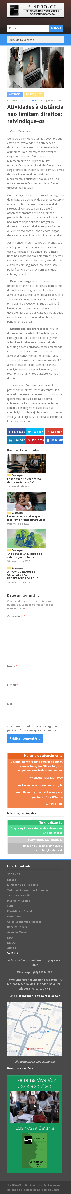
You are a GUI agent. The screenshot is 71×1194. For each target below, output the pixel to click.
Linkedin (19, 440)
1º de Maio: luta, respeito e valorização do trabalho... (24, 555)
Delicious (57, 440)
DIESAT (12, 943)
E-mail (12, 685)
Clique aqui (18, 828)
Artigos (15, 94)
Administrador (28, 100)
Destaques (34, 94)
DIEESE (11, 879)
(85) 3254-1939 (53, 777)
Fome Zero (14, 916)
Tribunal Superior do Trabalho (27, 890)
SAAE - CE (13, 874)
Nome (12, 666)
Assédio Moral (17, 932)
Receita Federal (17, 927)
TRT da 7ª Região (18, 895)
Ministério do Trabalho (22, 885)
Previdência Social (19, 911)
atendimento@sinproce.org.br (43, 785)
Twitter (37, 432)
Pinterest (38, 440)
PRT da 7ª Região (18, 900)
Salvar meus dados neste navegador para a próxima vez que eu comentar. (32, 728)
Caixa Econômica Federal (24, 921)
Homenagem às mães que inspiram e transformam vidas (26, 518)
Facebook (18, 432)
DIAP (10, 937)
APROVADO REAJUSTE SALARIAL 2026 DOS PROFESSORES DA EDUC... (23, 575)
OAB (10, 906)
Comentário (16, 616)
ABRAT (11, 948)
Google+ (56, 432)
